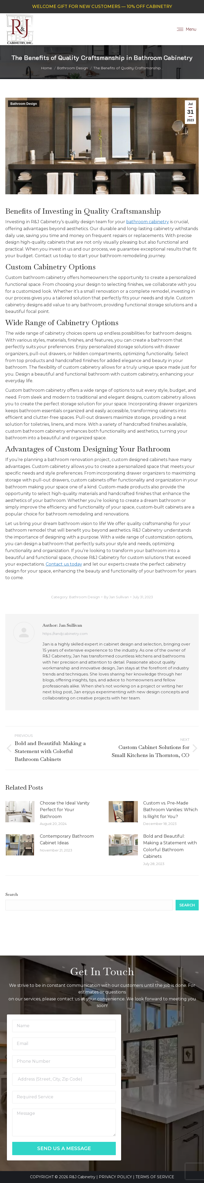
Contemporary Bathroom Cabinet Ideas (67, 840)
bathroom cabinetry (147, 221)
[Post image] (20, 811)
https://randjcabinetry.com (65, 633)
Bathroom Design (23, 104)
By (116, 597)
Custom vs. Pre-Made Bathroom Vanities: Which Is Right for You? (170, 810)
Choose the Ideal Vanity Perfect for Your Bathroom (65, 810)
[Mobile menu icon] (187, 29)
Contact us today (64, 564)
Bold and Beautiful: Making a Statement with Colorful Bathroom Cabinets (170, 846)
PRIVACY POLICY (115, 1177)
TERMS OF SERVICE (154, 1177)
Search (11, 894)
